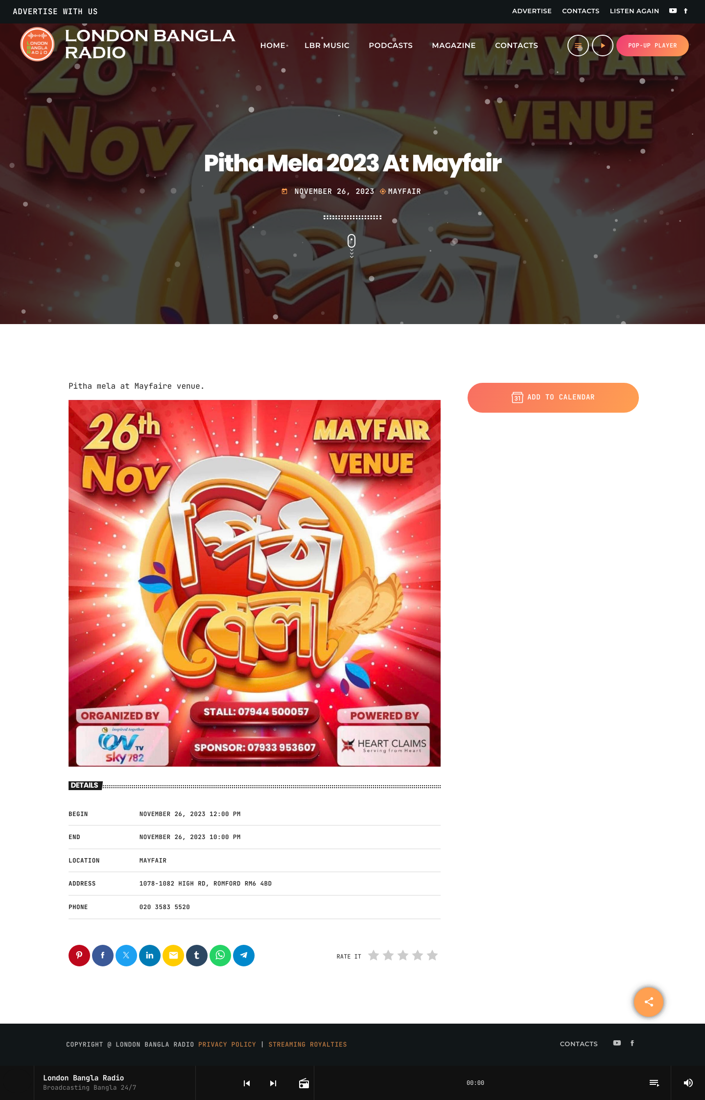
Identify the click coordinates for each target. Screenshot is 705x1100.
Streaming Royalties (308, 1044)
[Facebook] (686, 11)
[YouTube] (673, 11)
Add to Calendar (553, 397)
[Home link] (127, 45)
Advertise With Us (55, 11)
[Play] (602, 45)
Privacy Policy (227, 1044)
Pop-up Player (652, 45)
